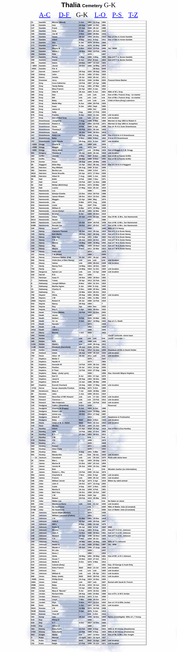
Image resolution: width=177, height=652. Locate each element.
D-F (65, 14)
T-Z (133, 14)
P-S (117, 14)
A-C (44, 14)
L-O (100, 14)
